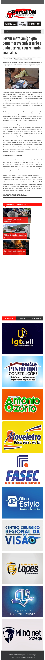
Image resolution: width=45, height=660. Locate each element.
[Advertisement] (22, 287)
